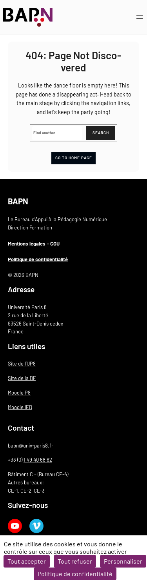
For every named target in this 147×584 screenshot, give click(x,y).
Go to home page (73, 157)
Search (101, 132)
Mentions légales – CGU (34, 243)
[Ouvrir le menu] (139, 17)
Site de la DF (22, 378)
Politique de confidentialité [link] (75, 573)
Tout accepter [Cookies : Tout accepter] (26, 561)
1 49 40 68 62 (38, 460)
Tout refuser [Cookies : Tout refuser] (75, 561)
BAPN (18, 201)
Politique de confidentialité (38, 259)
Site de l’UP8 (22, 363)
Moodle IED (20, 407)
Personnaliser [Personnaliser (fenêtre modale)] (123, 561)
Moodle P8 (19, 392)
